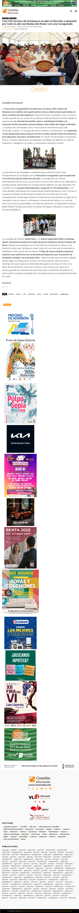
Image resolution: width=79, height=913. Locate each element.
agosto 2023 (39, 859)
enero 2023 (32, 861)
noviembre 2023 (7, 859)
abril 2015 (61, 888)
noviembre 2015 (70, 886)
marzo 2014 (38, 893)
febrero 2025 (6, 854)
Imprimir (7, 305)
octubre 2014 (47, 891)
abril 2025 (61, 852)
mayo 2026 (5, 850)
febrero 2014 (47, 893)
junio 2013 (56, 895)
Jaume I (39, 294)
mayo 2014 (21, 893)
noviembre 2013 (7, 895)
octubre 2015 (6, 888)
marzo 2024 (38, 857)
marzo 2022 (59, 863)
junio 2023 (56, 859)
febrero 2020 (6, 872)
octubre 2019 (47, 872)
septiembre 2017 (7, 882)
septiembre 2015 (17, 888)
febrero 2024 (47, 857)
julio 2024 (5, 857)
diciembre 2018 (66, 875)
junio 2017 (34, 882)
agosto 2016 (59, 884)
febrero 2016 (39, 886)
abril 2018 (5, 879)
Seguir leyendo (39, 89)
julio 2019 (5, 875)
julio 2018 (48, 877)
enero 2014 (56, 893)
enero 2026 (40, 850)
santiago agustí (64, 294)
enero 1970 (63, 897)
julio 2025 (36, 852)
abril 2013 (5, 897)
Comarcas (5, 18)
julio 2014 (5, 893)
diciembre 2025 (50, 850)
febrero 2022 (69, 863)
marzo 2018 (13, 879)
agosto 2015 (27, 888)
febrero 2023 (23, 861)
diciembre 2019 (25, 872)
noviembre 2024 (36, 854)
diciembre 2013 (66, 893)
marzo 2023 (13, 861)
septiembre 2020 (17, 870)
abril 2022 (51, 863)
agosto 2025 (27, 852)
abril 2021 (22, 868)
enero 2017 (5, 884)
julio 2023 (48, 859)
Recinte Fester (54, 294)
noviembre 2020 (70, 868)
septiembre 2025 (17, 852)
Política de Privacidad (38, 911)
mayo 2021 (13, 868)
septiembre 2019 (58, 872)
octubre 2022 (64, 861)
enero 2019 (56, 875)
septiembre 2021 (48, 866)
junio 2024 (13, 857)
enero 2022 (5, 866)
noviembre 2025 (62, 850)
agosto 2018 (39, 877)
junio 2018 (56, 877)
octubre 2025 (6, 852)
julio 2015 (36, 888)
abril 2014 (30, 893)
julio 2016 (68, 884)
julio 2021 (68, 866)
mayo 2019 (21, 875)
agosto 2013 (39, 895)
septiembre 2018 (28, 877)
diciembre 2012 (42, 897)
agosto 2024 (68, 854)
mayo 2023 (64, 859)
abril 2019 (30, 875)
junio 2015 (44, 888)
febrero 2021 (39, 868)
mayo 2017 (43, 882)
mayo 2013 (64, 895)
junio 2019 (13, 875)
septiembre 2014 (58, 891)
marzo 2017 (59, 882)
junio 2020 (44, 870)
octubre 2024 (47, 854)
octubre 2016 (37, 884)
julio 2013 (48, 895)
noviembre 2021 (27, 866)
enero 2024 (56, 857)
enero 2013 (32, 897)
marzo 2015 (69, 888)
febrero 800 (72, 897)
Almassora (12, 18)
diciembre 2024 (25, 854)
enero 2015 (15, 891)
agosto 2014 (68, 891)
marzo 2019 (38, 875)
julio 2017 (26, 882)
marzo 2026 (22, 850)
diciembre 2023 (66, 857)
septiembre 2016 (48, 884)
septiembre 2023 (28, 859)
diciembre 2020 (58, 868)
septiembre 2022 (7, 863)
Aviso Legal (26, 911)
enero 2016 (48, 886)
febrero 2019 (47, 875)
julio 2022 (26, 863)
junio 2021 (5, 868)
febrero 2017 (69, 882)
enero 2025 (15, 854)
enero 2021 (48, 868)
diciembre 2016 (15, 884)
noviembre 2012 (53, 897)
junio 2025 (44, 852)
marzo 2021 (30, 868)
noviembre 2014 (36, 891)
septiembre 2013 (28, 895)
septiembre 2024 (58, 854)
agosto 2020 (27, 870)
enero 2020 (15, 872)
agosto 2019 (68, 872)
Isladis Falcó (31, 294)
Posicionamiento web (65, 911)
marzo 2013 (13, 897)
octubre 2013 (18, 895)
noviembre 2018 (7, 877)
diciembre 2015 (58, 886)
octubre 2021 (37, 866)
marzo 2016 (30, 886)
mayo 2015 (52, 888)
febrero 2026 (31, 850)
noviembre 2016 (27, 884)
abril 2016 (22, 886)
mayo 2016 (13, 886)
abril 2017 (51, 882)
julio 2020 (36, 870)
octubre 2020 (6, 870)
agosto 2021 (59, 866)
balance (18, 294)
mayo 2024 (21, 857)
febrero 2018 (23, 879)
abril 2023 (5, 861)
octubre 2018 (18, 877)
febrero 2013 (23, 897)
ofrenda (45, 294)
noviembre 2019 (36, 872)
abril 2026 (14, 850)
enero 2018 (32, 879)
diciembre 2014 (25, 891)
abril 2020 (61, 870)
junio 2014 (13, 893)
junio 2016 (5, 886)
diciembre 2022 (42, 861)
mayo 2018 (64, 877)
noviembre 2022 (53, 861)
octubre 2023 (18, 859)
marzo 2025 (69, 852)
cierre (24, 294)
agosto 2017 (18, 882)
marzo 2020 (69, 870)
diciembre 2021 (15, 866)
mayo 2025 (52, 852)
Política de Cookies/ (51, 911)
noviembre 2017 (53, 879)
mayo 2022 (43, 863)
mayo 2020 (52, 870)
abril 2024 (30, 857)
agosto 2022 (18, 863)
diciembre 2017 (42, 879)
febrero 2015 (6, 891)
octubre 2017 (64, 879)
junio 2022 (34, 863)
